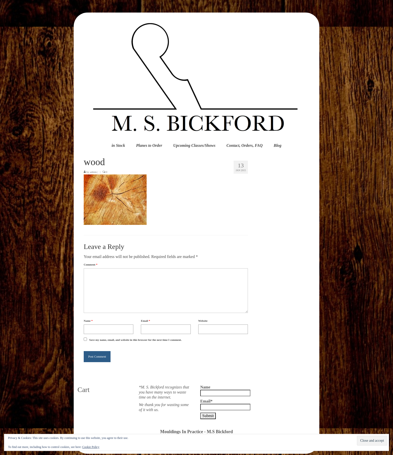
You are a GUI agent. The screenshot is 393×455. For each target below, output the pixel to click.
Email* (225, 404)
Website (203, 320)
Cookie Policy (90, 447)
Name (88, 320)
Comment (90, 264)
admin (93, 171)
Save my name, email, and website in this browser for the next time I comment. (135, 339)
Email (145, 320)
